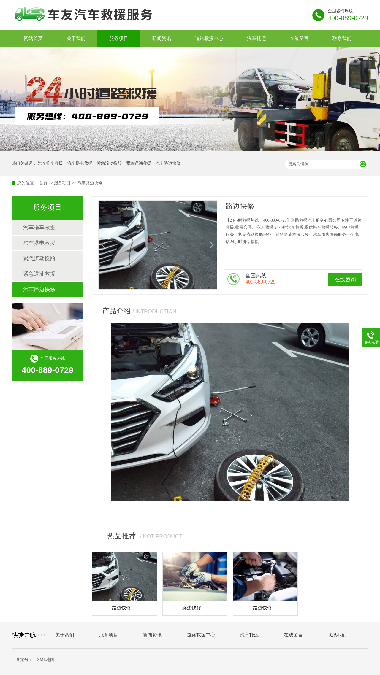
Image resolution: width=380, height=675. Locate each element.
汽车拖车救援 (50, 163)
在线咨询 (345, 279)
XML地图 (45, 659)
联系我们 (342, 38)
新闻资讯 (161, 38)
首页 (43, 183)
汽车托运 (256, 38)
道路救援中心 (209, 38)
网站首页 (33, 38)
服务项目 (118, 38)
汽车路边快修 (168, 163)
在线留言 (299, 38)
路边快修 (121, 607)
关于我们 (76, 38)
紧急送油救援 (138, 163)
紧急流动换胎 (109, 163)
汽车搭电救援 (79, 163)
